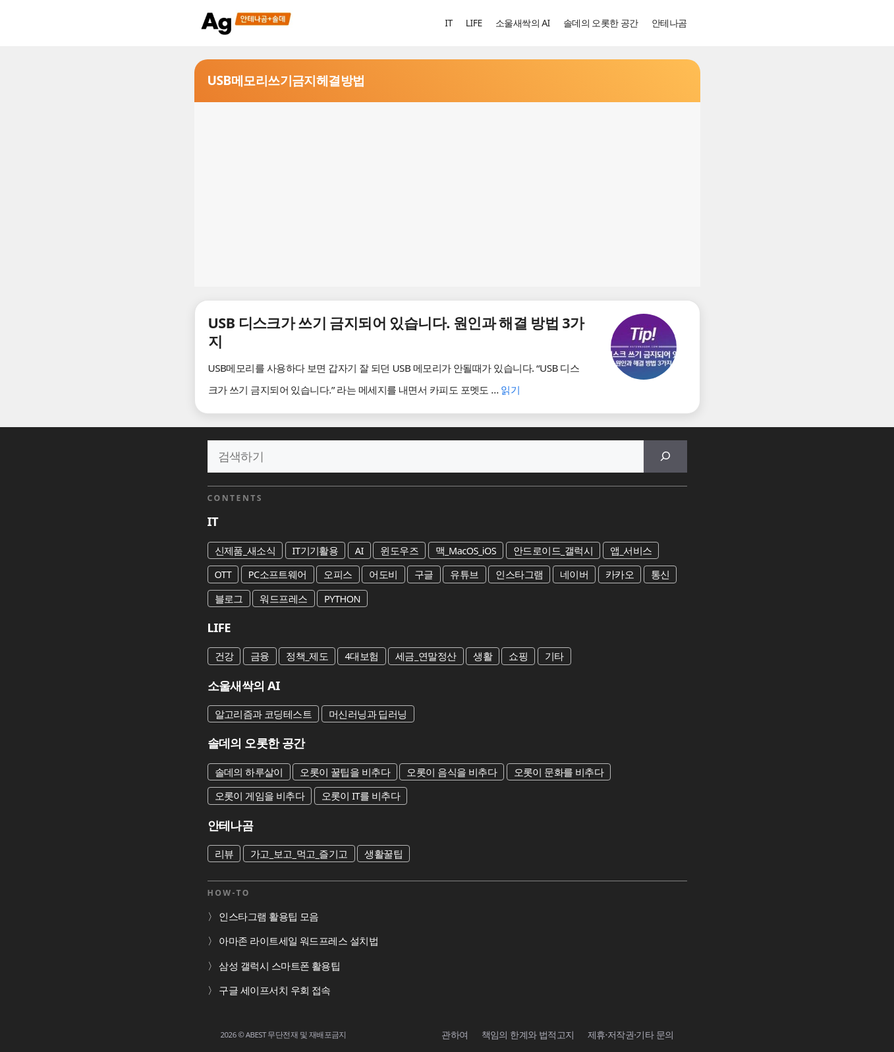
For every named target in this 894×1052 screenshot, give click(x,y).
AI (359, 550)
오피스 (337, 574)
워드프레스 (283, 598)
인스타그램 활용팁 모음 (268, 916)
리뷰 (224, 853)
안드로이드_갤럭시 (553, 550)
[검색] (665, 456)
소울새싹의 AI (522, 22)
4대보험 (361, 655)
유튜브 (464, 574)
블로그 (229, 598)
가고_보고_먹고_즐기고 (299, 853)
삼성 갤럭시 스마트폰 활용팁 (279, 965)
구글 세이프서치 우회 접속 (274, 990)
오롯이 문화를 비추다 (559, 771)
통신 (660, 574)
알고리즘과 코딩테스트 (263, 713)
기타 (554, 655)
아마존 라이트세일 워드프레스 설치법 (298, 940)
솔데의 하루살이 (249, 771)
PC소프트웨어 (277, 574)
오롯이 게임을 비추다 (260, 795)
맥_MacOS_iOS (466, 550)
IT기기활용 (316, 550)
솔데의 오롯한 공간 (600, 22)
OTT (223, 574)
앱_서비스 (631, 550)
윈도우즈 (399, 550)
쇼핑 (518, 655)
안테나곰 (669, 22)
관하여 (454, 1034)
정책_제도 (307, 655)
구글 (423, 574)
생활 (482, 655)
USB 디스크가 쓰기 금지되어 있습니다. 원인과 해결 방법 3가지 (396, 332)
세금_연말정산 (426, 655)
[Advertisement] (447, 194)
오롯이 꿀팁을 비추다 (345, 771)
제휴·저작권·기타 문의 (631, 1034)
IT (448, 22)
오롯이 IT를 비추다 (361, 795)
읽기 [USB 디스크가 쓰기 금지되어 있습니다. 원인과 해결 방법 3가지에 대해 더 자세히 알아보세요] (510, 389)
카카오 (619, 574)
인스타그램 (519, 574)
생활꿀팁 (383, 853)
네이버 (574, 574)
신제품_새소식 (245, 550)
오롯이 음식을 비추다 (451, 771)
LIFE (474, 22)
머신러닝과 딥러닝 (368, 713)
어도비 (383, 574)
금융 (259, 655)
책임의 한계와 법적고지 (528, 1034)
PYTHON (342, 598)
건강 (224, 655)
